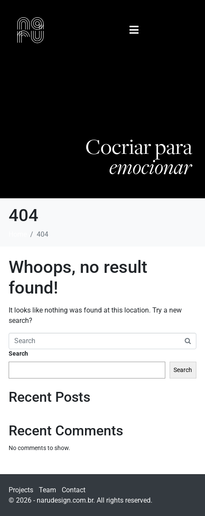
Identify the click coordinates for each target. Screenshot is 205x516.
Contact (73, 490)
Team (47, 490)
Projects (21, 490)
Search (18, 353)
